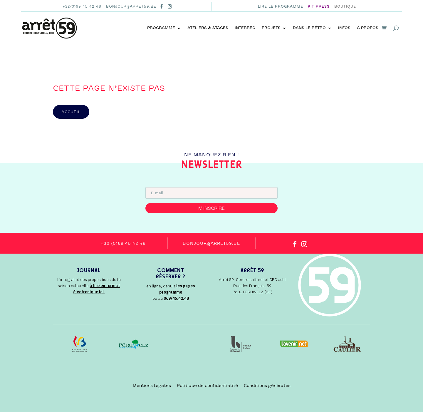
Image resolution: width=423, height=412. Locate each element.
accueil (71, 112)
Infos (344, 28)
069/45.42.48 (176, 298)
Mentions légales (152, 385)
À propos (367, 28)
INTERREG (245, 28)
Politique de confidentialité (207, 385)
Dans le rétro (309, 28)
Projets (271, 28)
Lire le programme (280, 6)
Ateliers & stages (207, 28)
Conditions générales (267, 385)
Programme (161, 28)
